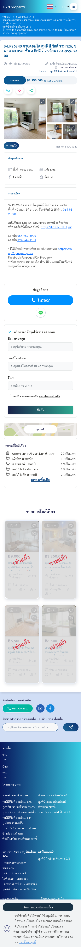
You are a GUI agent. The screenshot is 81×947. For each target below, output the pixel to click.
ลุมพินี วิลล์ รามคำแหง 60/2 (54, 858)
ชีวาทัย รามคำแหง (12, 833)
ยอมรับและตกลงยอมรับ (25, 396)
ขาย (4, 754)
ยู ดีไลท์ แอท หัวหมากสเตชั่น (19, 812)
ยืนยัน (40, 410)
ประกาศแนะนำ (23, 16)
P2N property (14, 6)
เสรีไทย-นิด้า (46, 852)
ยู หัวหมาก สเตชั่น (12, 823)
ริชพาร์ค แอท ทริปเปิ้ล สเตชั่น (55, 812)
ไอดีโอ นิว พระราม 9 (14, 873)
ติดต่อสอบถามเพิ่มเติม (16, 700)
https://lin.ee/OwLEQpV (56, 227)
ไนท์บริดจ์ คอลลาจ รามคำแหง (19, 828)
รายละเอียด (14, 193)
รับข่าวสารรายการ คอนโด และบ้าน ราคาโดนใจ (32, 719)
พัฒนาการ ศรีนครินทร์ (52, 795)
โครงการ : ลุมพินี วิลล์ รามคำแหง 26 (58, 71)
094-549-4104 (26, 240)
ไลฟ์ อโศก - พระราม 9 (15, 878)
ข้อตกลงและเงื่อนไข (52, 899)
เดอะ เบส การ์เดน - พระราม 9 (19, 884)
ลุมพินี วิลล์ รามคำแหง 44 (17, 817)
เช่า (4, 760)
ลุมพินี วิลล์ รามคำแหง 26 (15, 26)
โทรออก (40, 300)
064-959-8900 (26, 235)
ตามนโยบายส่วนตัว (49, 396)
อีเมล (11, 377)
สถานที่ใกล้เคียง (15, 445)
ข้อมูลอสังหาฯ (15, 158)
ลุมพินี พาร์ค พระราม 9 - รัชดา (19, 889)
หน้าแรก (6, 16)
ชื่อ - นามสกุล (16, 338)
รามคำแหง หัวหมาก (15, 795)
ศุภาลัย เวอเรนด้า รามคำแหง (18, 807)
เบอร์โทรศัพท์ (17, 358)
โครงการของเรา (11, 784)
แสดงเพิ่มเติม (40, 480)
